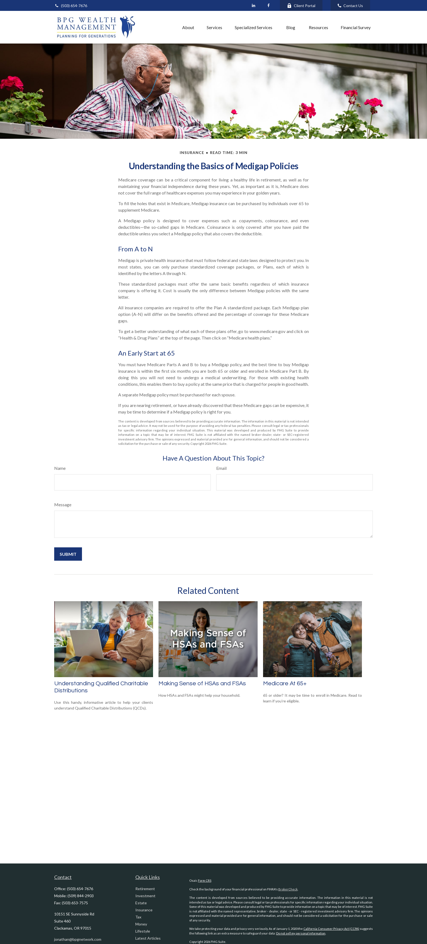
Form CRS (204, 880)
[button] (164, 27)
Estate (141, 902)
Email (221, 468)
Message (62, 504)
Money (141, 924)
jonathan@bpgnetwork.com (77, 939)
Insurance (143, 910)
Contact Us (350, 5)
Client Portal (301, 5)
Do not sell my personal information (300, 933)
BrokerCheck (288, 889)
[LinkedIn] (253, 5)
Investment (145, 895)
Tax (138, 917)
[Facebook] (268, 5)
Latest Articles (148, 938)
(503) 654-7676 (70, 5)
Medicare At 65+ (285, 683)
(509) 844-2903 (81, 895)
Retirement (145, 888)
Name (60, 468)
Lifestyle (142, 931)
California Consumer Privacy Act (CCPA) (331, 928)
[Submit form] (68, 554)
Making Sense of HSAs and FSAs (202, 683)
